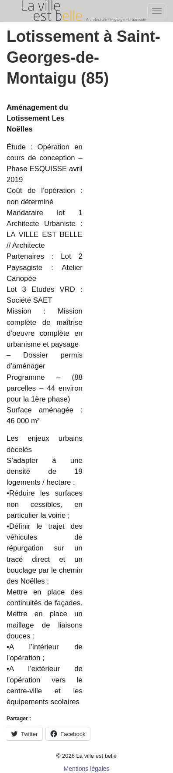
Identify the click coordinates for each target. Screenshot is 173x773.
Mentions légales (86, 768)
